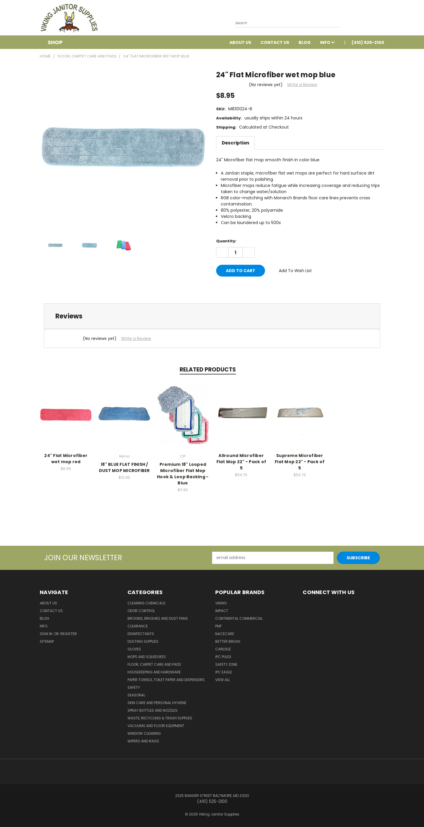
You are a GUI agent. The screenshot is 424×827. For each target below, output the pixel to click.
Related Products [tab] (208, 370)
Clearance (137, 626)
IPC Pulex (223, 656)
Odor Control (141, 610)
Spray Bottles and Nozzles (152, 710)
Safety (133, 687)
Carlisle (223, 649)
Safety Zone (226, 664)
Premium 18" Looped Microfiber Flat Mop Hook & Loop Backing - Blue (182, 473)
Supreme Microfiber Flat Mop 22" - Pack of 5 (300, 462)
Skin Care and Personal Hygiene (156, 702)
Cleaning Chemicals (146, 603)
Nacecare (224, 633)
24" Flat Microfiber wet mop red (65, 459)
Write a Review (302, 85)
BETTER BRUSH (227, 641)
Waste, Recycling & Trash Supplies (159, 718)
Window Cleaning (144, 733)
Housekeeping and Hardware (154, 672)
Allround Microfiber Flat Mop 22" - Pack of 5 (241, 462)
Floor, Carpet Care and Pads (154, 664)
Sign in (46, 633)
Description (235, 143)
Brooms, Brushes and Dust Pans (157, 618)
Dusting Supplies (142, 641)
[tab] (212, 316)
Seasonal (136, 695)
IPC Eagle (223, 672)
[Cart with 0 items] (383, 19)
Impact (221, 610)
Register (68, 633)
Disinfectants (140, 633)
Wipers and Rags (143, 741)
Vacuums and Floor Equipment (155, 725)
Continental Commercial (239, 618)
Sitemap (47, 641)
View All (222, 679)
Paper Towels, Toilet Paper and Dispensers (166, 679)
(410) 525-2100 (368, 42)
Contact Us (275, 42)
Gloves (134, 649)
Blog (305, 42)
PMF (218, 626)
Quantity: (226, 241)
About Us (240, 42)
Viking (221, 603)
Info (327, 42)
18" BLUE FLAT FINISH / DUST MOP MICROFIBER (124, 467)
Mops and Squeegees (146, 656)
